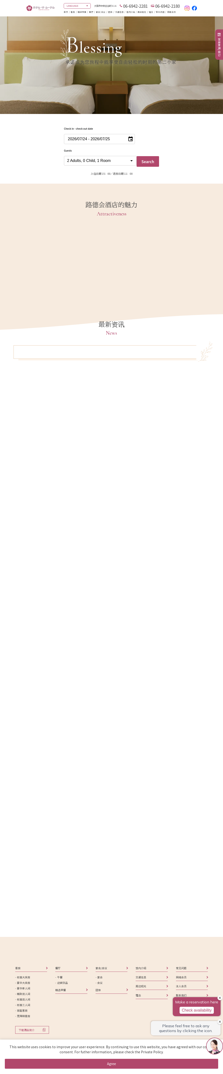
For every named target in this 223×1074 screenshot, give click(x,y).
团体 (110, 12)
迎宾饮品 (62, 983)
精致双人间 (23, 994)
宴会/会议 (100, 12)
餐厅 (91, 12)
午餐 (60, 977)
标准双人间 (23, 999)
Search (147, 161)
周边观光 (142, 12)
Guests (68, 150)
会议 (100, 983)
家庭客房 (22, 1010)
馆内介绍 (130, 12)
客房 (73, 12)
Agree (111, 1063)
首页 (66, 12)
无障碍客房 (23, 1016)
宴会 (100, 977)
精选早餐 (82, 12)
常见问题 (160, 12)
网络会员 (171, 12)
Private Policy (152, 1051)
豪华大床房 (23, 983)
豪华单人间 (23, 988)
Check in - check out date (78, 128)
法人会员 (181, 986)
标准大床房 (23, 977)
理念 (151, 12)
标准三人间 (23, 1005)
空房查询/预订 (219, 47)
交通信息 (119, 12)
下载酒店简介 (27, 1030)
